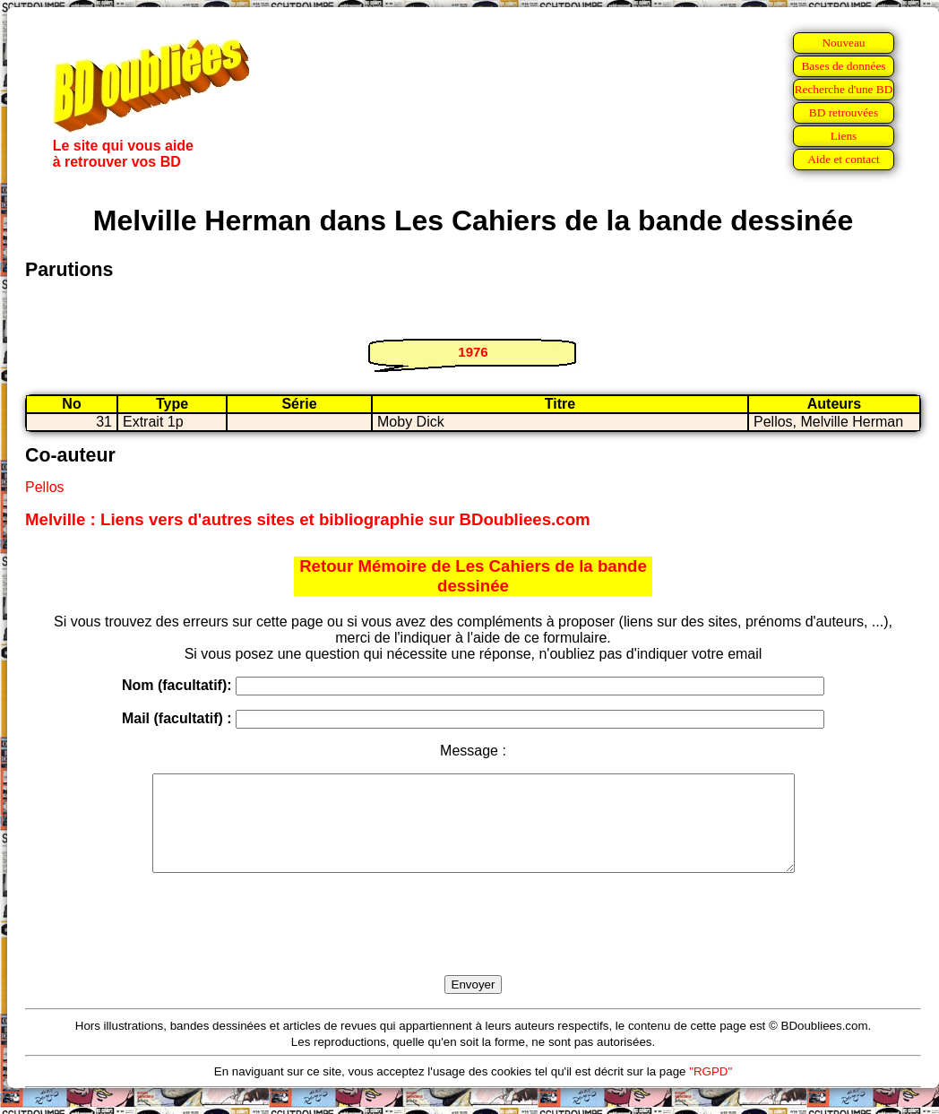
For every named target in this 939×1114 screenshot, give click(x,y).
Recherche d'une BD (844, 89)
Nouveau (843, 42)
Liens (844, 135)
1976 (472, 351)
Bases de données (843, 66)
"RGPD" (710, 1090)
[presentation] (473, 945)
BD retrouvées (843, 112)
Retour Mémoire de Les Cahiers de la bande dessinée (473, 576)
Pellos (45, 487)
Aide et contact (843, 159)
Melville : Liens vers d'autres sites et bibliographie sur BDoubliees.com (307, 519)
